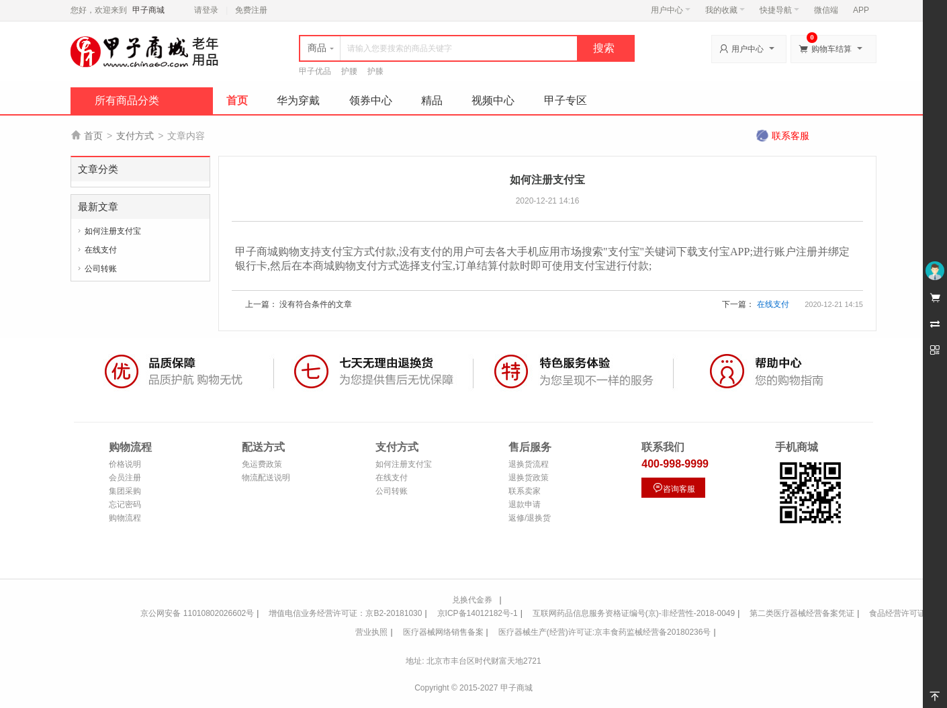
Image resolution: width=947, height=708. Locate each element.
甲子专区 (565, 100)
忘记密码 (125, 504)
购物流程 (125, 518)
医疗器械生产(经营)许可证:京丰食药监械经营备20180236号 (604, 632)
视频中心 (492, 100)
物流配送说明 (266, 477)
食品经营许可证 (897, 613)
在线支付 (101, 250)
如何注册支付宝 (113, 231)
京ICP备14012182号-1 (477, 613)
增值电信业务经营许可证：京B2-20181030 (345, 613)
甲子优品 (315, 71)
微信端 (826, 10)
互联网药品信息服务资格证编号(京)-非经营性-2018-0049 (634, 613)
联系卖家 (524, 491)
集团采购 (125, 491)
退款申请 (524, 504)
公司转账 (101, 268)
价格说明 (125, 464)
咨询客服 (673, 488)
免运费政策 (262, 464)
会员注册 (125, 477)
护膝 (375, 71)
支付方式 (135, 135)
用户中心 (670, 10)
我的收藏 (725, 10)
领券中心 (370, 100)
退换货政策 (528, 477)
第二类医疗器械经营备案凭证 (802, 613)
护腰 (349, 71)
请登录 (206, 10)
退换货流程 (528, 464)
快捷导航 (779, 10)
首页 (237, 100)
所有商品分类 (127, 100)
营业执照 (371, 632)
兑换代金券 (472, 600)
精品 (432, 100)
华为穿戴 (298, 100)
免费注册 (251, 10)
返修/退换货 (529, 518)
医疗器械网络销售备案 (443, 632)
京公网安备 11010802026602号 (197, 613)
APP (861, 10)
